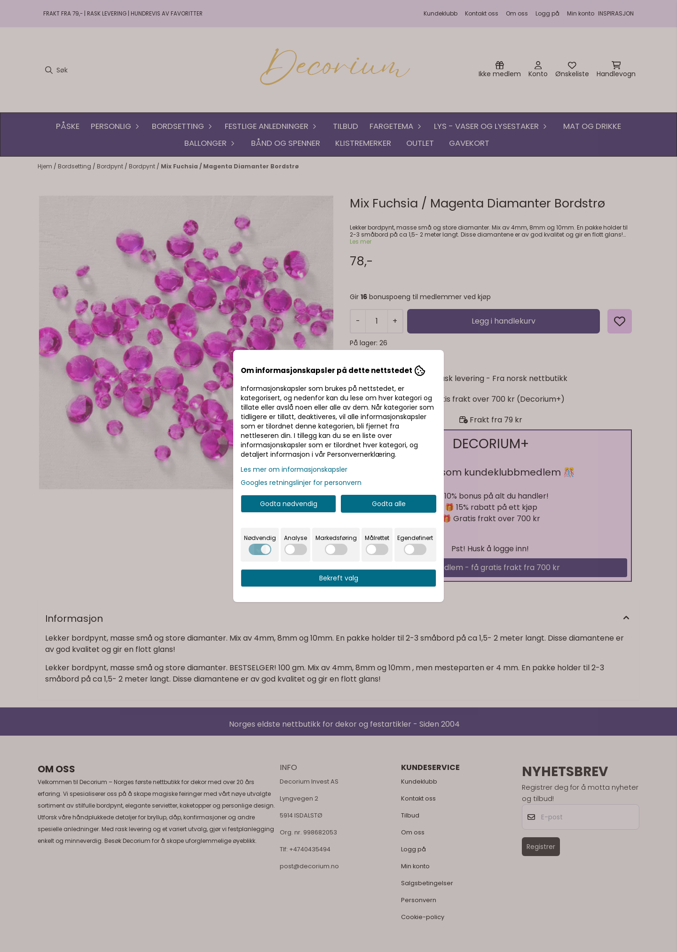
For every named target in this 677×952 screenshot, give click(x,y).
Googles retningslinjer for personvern (301, 482)
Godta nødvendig (288, 503)
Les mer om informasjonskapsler (294, 469)
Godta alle (389, 503)
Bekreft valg (338, 578)
